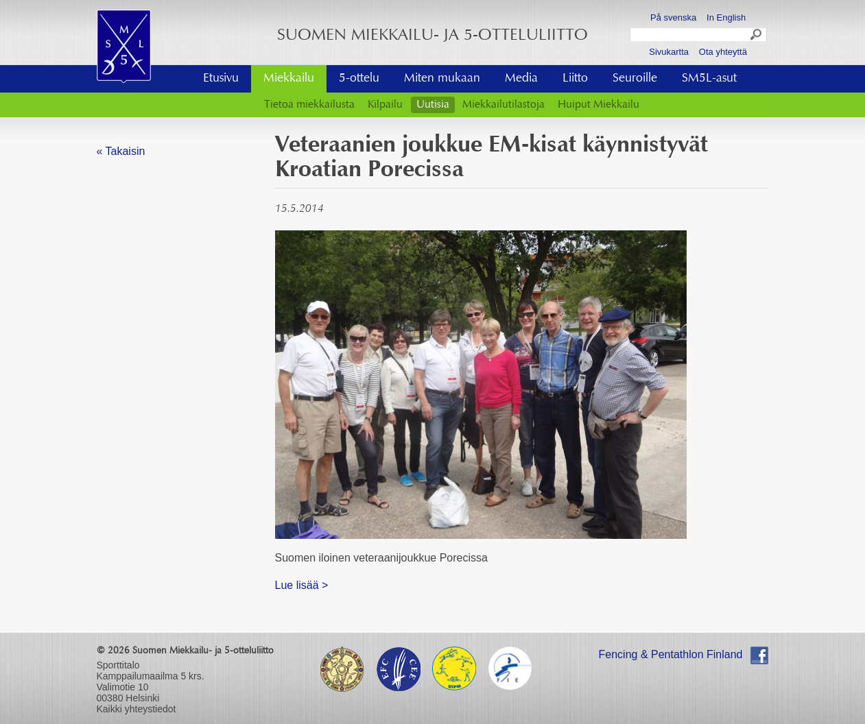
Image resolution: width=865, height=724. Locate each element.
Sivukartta (669, 52)
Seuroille (635, 79)
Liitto (575, 79)
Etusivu (221, 79)
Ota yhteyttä (723, 52)
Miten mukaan (442, 79)
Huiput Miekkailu (598, 104)
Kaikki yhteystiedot (136, 708)
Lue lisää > (302, 585)
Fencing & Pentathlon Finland (671, 654)
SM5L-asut (709, 79)
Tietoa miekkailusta (309, 104)
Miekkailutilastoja (503, 104)
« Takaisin (121, 151)
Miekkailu (288, 79)
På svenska (673, 17)
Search (756, 36)
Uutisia (432, 104)
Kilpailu (385, 104)
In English (726, 17)
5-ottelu (359, 79)
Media (521, 79)
